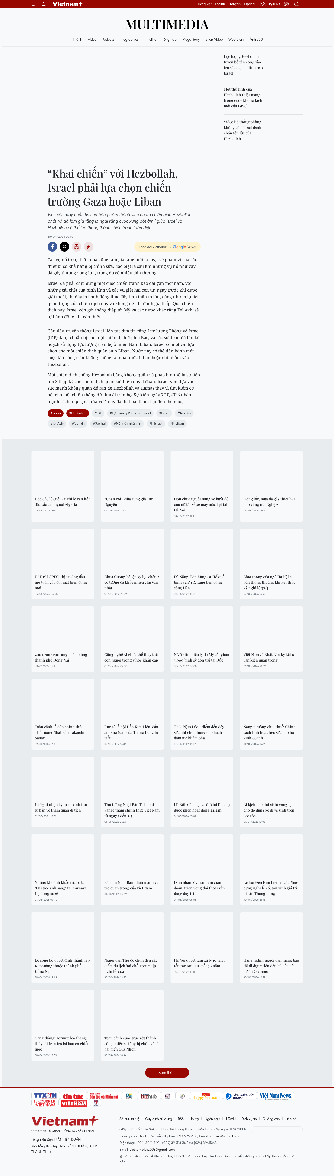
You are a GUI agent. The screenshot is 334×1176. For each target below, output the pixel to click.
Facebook (52, 247)
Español (249, 4)
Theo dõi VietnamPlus (155, 246)
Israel (155, 423)
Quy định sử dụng (158, 1118)
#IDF (98, 412)
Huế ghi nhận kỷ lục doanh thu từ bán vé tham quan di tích (61, 807)
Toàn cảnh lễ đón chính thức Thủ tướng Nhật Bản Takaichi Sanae (59, 732)
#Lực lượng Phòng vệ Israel (130, 412)
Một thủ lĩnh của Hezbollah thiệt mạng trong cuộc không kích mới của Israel (243, 97)
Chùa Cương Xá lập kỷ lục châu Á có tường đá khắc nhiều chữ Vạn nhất (131, 582)
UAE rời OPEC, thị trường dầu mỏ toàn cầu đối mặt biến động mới (61, 582)
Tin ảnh (76, 39)
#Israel (164, 412)
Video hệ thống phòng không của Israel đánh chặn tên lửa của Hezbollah (242, 130)
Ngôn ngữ (212, 1118)
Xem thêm (167, 1072)
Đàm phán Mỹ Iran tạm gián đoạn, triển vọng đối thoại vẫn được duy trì (199, 888)
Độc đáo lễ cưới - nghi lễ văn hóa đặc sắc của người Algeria (62, 501)
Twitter (64, 247)
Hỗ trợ (194, 1118)
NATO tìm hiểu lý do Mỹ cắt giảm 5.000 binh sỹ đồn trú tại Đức (201, 657)
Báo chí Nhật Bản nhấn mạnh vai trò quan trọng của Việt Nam (132, 885)
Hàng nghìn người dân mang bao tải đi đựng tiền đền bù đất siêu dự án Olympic (271, 966)
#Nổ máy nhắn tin (127, 423)
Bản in (76, 247)
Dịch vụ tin (249, 1118)
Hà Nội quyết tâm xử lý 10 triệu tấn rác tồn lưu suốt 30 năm (199, 963)
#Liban (55, 412)
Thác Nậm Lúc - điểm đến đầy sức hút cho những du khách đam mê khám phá (199, 732)
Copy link (88, 247)
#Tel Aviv (57, 423)
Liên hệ (291, 1118)
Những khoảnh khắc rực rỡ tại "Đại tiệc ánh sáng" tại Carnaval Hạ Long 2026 (61, 888)
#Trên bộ (184, 412)
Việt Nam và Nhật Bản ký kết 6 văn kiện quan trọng (269, 657)
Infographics (129, 39)
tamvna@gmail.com (224, 1135)
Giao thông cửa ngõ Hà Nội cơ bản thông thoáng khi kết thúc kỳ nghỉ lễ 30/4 (269, 582)
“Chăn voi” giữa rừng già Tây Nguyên (128, 501)
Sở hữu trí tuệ (129, 1118)
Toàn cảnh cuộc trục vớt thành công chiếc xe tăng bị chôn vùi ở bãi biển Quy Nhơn (131, 1043)
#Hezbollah (77, 412)
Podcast (108, 39)
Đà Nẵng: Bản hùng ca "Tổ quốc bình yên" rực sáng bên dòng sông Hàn (200, 582)
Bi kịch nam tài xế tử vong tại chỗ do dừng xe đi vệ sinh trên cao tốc (269, 810)
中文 (262, 4)
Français (234, 4)
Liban (177, 423)
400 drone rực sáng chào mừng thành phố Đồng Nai (61, 657)
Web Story (236, 39)
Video (92, 39)
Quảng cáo (271, 1118)
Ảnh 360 (256, 39)
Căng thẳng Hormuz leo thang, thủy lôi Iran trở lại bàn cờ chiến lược (62, 1043)
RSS (181, 1118)
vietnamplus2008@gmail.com (152, 1149)
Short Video (214, 39)
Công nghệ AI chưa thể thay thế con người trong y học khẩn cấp (131, 657)
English (220, 4)
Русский (274, 4)
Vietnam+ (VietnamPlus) (68, 3)
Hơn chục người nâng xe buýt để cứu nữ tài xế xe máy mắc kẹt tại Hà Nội (201, 504)
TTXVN (231, 1118)
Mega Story (191, 39)
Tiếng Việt (205, 4)
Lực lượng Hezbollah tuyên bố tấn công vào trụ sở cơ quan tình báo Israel (243, 64)
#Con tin (78, 423)
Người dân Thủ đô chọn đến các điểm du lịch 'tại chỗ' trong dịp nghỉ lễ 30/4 (130, 966)
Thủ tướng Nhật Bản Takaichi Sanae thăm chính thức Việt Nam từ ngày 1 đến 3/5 (132, 810)
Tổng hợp (169, 39)
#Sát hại (99, 423)
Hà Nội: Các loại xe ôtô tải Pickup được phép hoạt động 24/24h (202, 807)
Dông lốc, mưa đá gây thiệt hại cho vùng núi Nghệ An (269, 501)
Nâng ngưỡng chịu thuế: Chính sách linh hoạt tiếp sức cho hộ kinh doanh (270, 732)
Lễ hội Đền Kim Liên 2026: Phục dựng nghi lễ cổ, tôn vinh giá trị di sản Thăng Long (271, 888)
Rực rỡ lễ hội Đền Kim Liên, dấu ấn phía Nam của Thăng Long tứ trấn (131, 732)
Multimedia (167, 24)
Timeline (150, 39)
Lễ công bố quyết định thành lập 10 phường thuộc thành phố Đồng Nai (62, 966)
